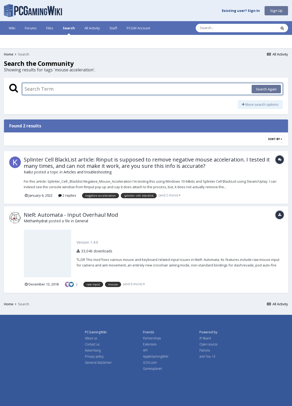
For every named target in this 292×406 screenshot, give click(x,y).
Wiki (12, 28)
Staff (113, 28)
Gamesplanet (152, 368)
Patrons (204, 350)
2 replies (67, 195)
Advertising (93, 350)
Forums (31, 28)
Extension (150, 344)
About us (91, 338)
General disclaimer (98, 362)
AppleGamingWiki (155, 356)
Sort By (275, 139)
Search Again (266, 89)
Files (49, 28)
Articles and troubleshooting (88, 171)
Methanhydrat (36, 220)
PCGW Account (138, 28)
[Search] (222, 28)
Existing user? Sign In (241, 10)
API (145, 350)
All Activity (92, 28)
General (81, 220)
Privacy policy (94, 356)
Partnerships (152, 338)
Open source (208, 344)
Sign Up (276, 10)
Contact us (92, 344)
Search (69, 30)
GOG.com (150, 362)
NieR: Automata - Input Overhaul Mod (71, 214)
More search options (260, 104)
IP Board (205, 338)
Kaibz (28, 171)
